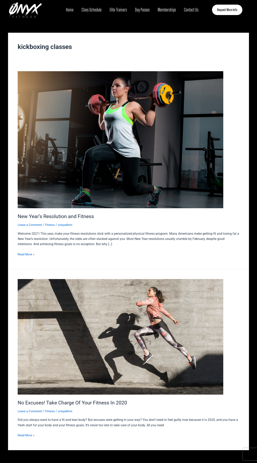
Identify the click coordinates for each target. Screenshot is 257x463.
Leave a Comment (30, 225)
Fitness (51, 225)
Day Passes (142, 9)
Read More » (26, 254)
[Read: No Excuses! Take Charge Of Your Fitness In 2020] (120, 336)
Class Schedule (92, 9)
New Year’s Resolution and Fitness (57, 216)
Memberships (167, 9)
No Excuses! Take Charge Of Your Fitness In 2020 (75, 403)
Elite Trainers (118, 9)
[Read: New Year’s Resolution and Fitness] (120, 139)
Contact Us (191, 9)
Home (69, 9)
